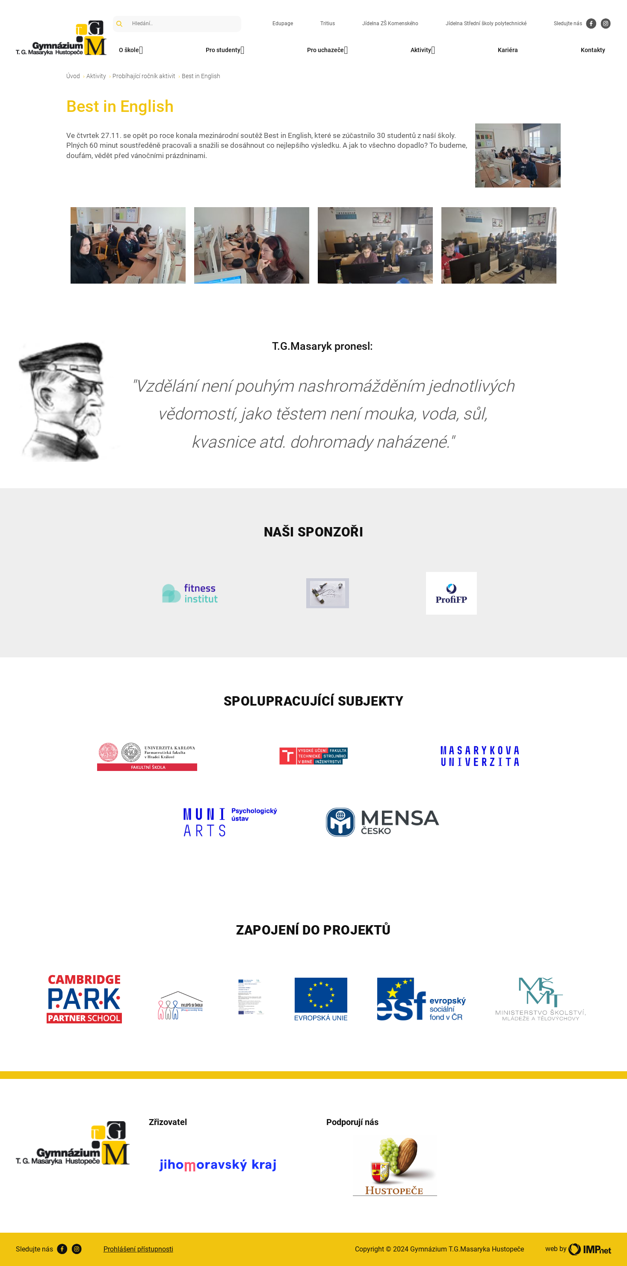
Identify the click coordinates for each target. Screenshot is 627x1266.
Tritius (327, 23)
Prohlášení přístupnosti (138, 1249)
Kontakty (593, 50)
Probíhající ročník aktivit (143, 76)
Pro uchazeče (327, 50)
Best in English (201, 76)
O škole (131, 50)
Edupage (282, 23)
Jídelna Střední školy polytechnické (486, 23)
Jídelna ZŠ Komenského (390, 23)
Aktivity (423, 50)
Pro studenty (225, 50)
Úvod (73, 76)
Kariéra (508, 50)
